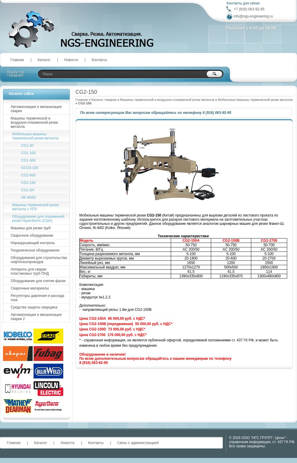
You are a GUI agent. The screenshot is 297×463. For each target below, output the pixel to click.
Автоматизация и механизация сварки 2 (36, 317)
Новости (71, 60)
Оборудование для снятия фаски (38, 281)
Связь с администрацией (138, 443)
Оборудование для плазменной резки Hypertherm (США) (38, 218)
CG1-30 (27, 146)
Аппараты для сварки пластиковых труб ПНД (30, 271)
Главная (17, 60)
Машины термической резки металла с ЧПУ (35, 207)
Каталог (44, 60)
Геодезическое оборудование (35, 250)
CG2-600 (28, 175)
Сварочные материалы (30, 288)
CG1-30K (28, 160)
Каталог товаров (103, 99)
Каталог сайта (21, 94)
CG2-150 (28, 183)
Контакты (99, 60)
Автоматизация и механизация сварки (36, 109)
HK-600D (28, 197)
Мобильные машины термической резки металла (255, 99)
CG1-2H (27, 190)
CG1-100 (28, 153)
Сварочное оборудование (32, 235)
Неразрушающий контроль (33, 243)
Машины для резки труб (30, 228)
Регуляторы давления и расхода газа (37, 298)
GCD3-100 (29, 168)
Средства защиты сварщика (34, 307)
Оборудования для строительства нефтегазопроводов (39, 260)
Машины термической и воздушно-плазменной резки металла (167, 99)
